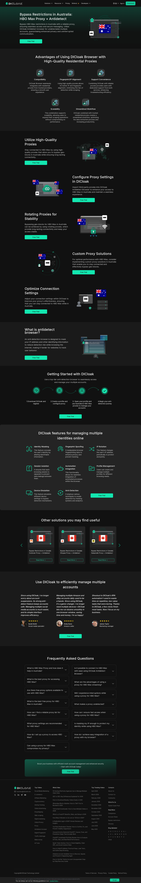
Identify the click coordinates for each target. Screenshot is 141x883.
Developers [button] (85, 3)
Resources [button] (59, 3)
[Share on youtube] (25, 795)
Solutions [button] (48, 3)
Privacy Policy (102, 873)
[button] (116, 3)
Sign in (122, 3)
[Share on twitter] (15, 795)
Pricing (67, 3)
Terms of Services (91, 873)
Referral (74, 3)
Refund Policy (122, 873)
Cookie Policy (112, 873)
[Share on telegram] (22, 795)
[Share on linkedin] (18, 795)
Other (110, 839)
